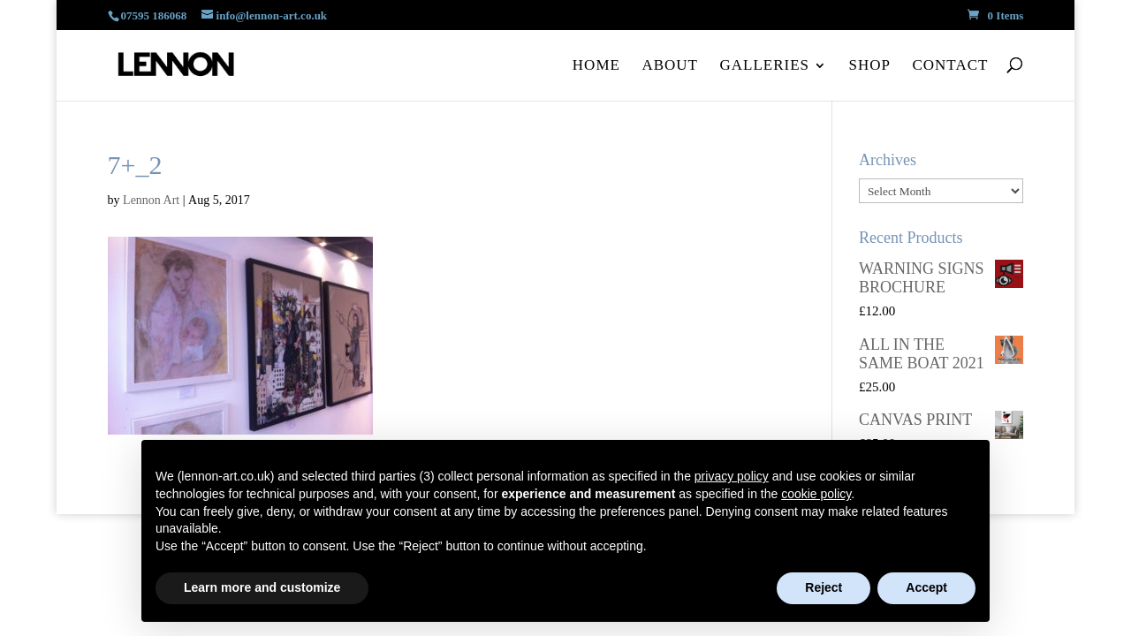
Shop (870, 65)
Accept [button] (926, 587)
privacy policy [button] (732, 476)
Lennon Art (151, 200)
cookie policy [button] (816, 494)
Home (596, 65)
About (669, 65)
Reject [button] (823, 587)
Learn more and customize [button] (262, 587)
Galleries (764, 65)
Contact (950, 65)
